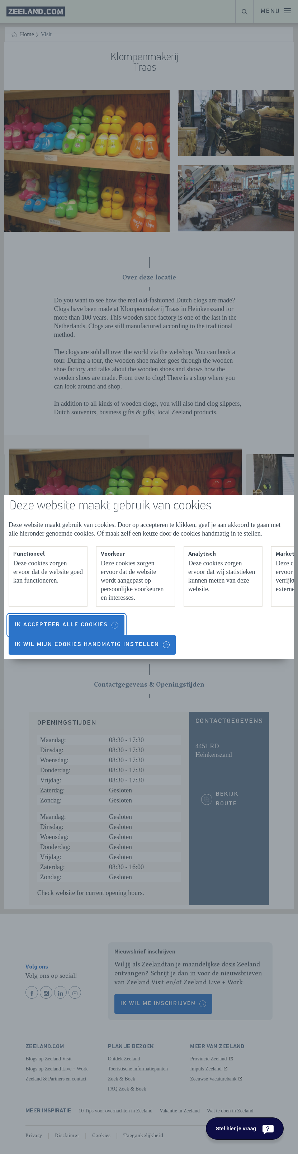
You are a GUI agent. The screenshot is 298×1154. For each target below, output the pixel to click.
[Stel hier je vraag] (245, 1128)
